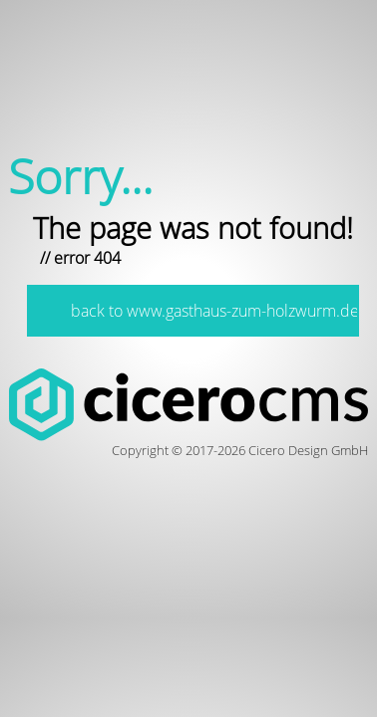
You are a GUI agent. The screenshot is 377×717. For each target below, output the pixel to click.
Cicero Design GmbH (308, 450)
